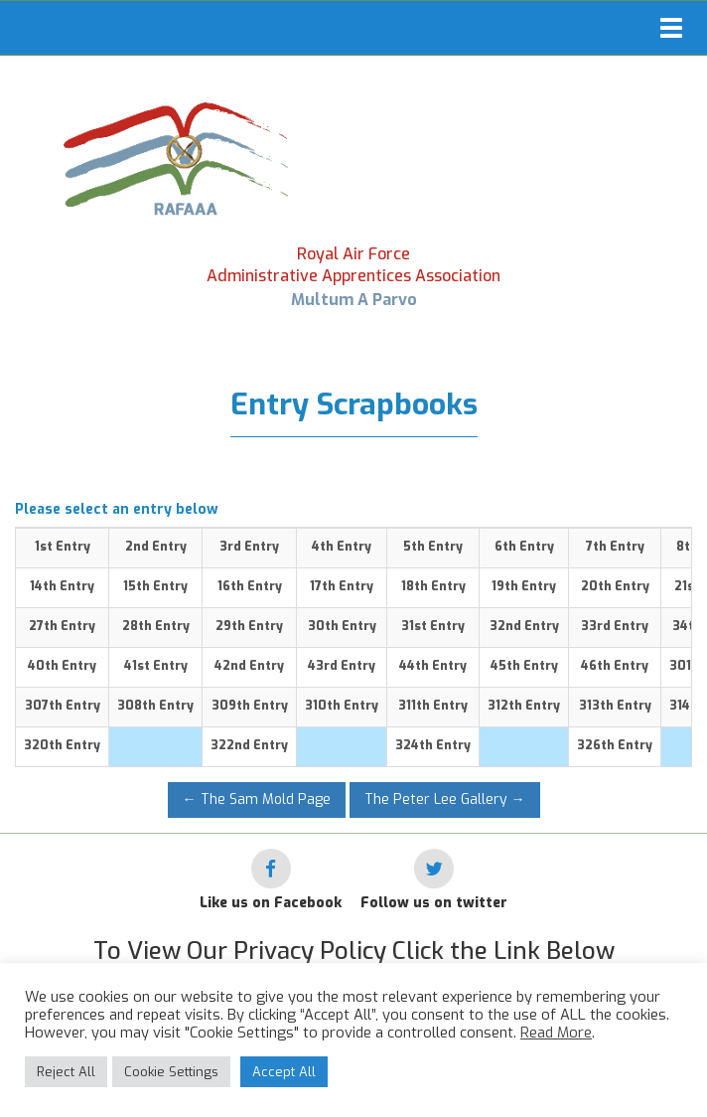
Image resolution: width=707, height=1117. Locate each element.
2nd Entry (156, 547)
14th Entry (62, 586)
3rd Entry (249, 547)
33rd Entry (614, 626)
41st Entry (156, 666)
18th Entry (433, 586)
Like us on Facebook (271, 902)
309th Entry (250, 706)
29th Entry (249, 626)
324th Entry (433, 745)
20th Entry (615, 586)
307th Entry (62, 706)
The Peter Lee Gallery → (444, 799)
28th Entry (156, 626)
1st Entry (62, 547)
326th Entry (614, 745)
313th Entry (615, 706)
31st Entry (433, 626)
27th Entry (62, 626)
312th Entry (524, 706)
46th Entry (614, 666)
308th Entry (155, 706)
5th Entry (433, 547)
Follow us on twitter (433, 902)
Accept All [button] (284, 1071)
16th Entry (249, 586)
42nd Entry (249, 666)
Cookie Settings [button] (171, 1071)
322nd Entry (249, 745)
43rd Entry (341, 666)
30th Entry (342, 626)
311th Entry (433, 706)
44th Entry (433, 666)
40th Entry (62, 666)
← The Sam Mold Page (257, 799)
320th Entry (62, 745)
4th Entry (341, 547)
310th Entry (341, 706)
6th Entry (524, 547)
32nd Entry (524, 626)
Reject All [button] (66, 1071)
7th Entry (615, 547)
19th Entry (524, 586)
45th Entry (524, 666)
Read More (556, 1032)
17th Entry (341, 586)
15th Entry (155, 586)
